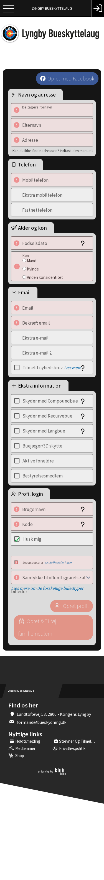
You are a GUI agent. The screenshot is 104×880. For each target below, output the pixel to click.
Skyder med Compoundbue (50, 401)
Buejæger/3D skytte (42, 446)
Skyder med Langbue (43, 431)
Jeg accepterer (47, 562)
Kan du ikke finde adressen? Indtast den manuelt (52, 150)
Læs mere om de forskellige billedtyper (47, 588)
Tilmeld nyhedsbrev (51, 368)
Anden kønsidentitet (45, 277)
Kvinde (33, 269)
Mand (31, 260)
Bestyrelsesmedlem (42, 476)
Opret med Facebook (70, 78)
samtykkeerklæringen (58, 562)
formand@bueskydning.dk (41, 722)
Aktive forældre (38, 461)
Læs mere (72, 367)
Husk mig (31, 539)
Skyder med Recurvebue (47, 416)
